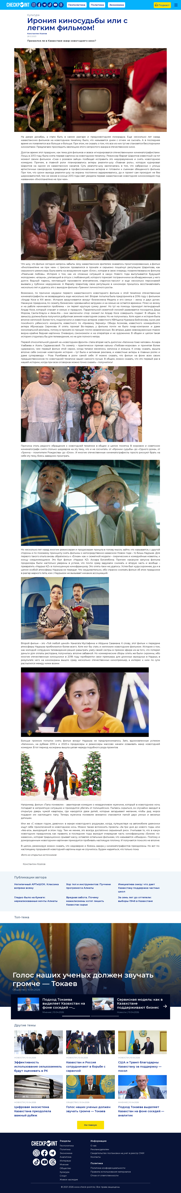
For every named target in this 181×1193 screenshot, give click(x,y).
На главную (90, 1125)
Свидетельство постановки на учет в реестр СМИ (117, 1153)
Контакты (95, 1157)
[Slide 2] (105, 1016)
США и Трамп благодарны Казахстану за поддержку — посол (139, 1066)
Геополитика (76, 4)
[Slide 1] (76, 1016)
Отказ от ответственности (104, 1175)
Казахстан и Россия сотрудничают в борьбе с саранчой (85, 1066)
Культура (33, 15)
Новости (122, 1012)
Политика (97, 4)
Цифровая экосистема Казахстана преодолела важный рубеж (32, 1111)
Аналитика (65, 1157)
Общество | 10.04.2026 (26, 989)
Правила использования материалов (110, 1172)
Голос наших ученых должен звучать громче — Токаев (83, 979)
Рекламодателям (99, 1149)
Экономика (116, 4)
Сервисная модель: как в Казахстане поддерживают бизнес (140, 1004)
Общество (65, 1168)
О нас (93, 1145)
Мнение (47, 1012)
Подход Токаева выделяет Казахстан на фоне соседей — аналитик (63, 1004)
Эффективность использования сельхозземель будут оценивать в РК (38, 1066)
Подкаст (162, 5)
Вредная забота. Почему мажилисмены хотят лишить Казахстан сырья (85, 901)
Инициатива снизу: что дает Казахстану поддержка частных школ (139, 888)
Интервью (65, 1161)
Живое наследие (69, 1179)
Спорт (63, 1176)
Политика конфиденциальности (107, 1168)
